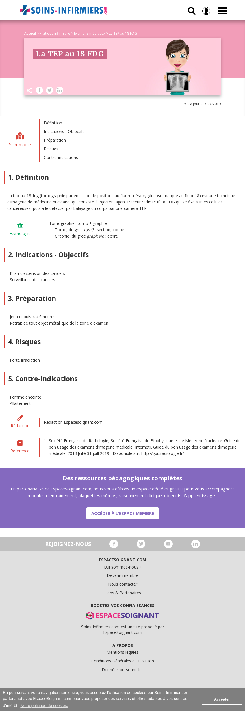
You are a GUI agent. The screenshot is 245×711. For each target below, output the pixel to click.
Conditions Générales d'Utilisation (122, 661)
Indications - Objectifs (64, 131)
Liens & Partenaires (122, 592)
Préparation (55, 140)
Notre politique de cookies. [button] (44, 705)
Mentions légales (122, 652)
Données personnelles (123, 669)
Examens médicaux (89, 33)
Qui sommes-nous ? (122, 567)
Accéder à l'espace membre (122, 513)
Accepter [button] (222, 699)
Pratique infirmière (55, 33)
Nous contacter (122, 584)
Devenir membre (122, 575)
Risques (51, 148)
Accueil (30, 33)
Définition (53, 122)
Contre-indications (61, 157)
